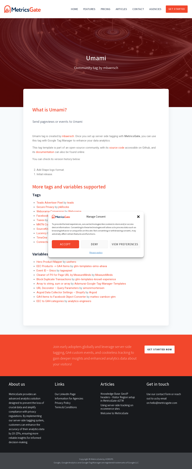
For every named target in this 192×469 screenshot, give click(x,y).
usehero (71, 261)
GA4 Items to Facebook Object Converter (61, 296)
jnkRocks (63, 207)
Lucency (42, 233)
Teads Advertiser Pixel (50, 202)
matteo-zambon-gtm (103, 296)
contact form (163, 394)
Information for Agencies (69, 398)
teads (70, 202)
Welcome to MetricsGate (114, 413)
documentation (45, 152)
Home (74, 9)
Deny (94, 244)
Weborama (74, 211)
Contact (138, 9)
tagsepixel (66, 270)
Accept (65, 244)
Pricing (105, 9)
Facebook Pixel (46, 215)
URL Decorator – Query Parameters (58, 288)
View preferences (125, 244)
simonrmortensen (93, 288)
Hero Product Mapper (49, 261)
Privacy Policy (63, 403)
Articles (121, 9)
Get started (177, 9)
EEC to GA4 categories (50, 301)
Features (89, 9)
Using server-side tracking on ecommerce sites (117, 406)
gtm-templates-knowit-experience (95, 279)
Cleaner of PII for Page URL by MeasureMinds (64, 275)
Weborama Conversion (50, 211)
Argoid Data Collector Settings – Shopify (61, 292)
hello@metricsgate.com (163, 403)
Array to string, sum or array (53, 283)
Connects (42, 242)
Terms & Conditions (66, 407)
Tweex (40, 220)
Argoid (93, 292)
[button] (138, 216)
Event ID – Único (46, 270)
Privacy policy (96, 252)
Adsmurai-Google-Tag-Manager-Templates (100, 283)
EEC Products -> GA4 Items (53, 266)
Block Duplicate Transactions (54, 279)
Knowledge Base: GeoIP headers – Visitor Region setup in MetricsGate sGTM (118, 397)
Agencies (155, 9)
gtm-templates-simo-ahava (90, 266)
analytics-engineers (79, 301)
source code (117, 147)
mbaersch (68, 136)
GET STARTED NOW (159, 349)
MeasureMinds (104, 275)
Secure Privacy (45, 207)
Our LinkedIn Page (65, 394)
